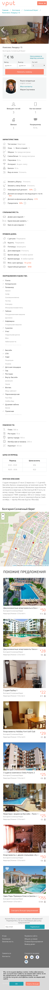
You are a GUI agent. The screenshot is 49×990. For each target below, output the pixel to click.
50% (31, 190)
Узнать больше (33, 984)
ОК (16, 984)
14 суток (27, 263)
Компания (6, 939)
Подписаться (34, 927)
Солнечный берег (31, 10)
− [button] (3, 518)
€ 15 (36, 199)
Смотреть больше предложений (24, 910)
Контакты (6, 956)
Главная (5, 10)
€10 (10, 196)
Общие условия (31, 939)
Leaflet (14, 565)
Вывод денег (30, 944)
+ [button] (3, 514)
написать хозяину (24, 72)
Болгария (16, 10)
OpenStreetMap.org (29, 565)
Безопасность (7, 941)
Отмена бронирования (34, 941)
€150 (29, 267)
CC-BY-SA (45, 565)
